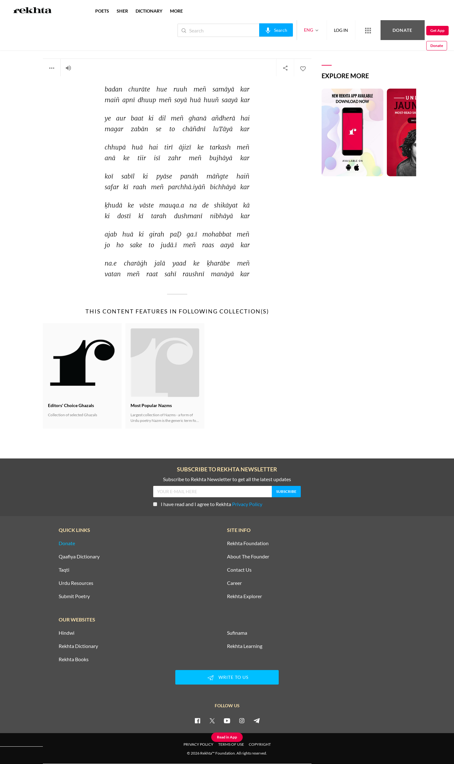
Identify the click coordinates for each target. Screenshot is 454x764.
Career (234, 583)
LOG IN (320, 30)
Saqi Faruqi (57, 43)
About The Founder (248, 556)
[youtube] (227, 720)
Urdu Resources (76, 583)
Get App (413, 30)
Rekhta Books (74, 659)
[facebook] (197, 720)
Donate (380, 30)
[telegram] (257, 720)
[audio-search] (255, 30)
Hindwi (66, 632)
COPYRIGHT (260, 744)
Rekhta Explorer (244, 596)
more (176, 11)
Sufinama (237, 632)
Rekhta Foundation (248, 543)
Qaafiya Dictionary (79, 556)
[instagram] (242, 720)
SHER (122, 11)
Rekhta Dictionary (78, 646)
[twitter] (212, 720)
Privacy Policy (247, 504)
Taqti (64, 569)
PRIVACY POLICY (198, 744)
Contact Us (239, 569)
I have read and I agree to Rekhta (207, 504)
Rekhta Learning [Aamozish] (244, 646)
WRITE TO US (227, 678)
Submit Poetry (74, 596)
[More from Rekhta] (346, 30)
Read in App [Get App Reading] (227, 737)
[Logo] (32, 11)
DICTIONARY (149, 11)
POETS (102, 11)
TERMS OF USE (231, 744)
